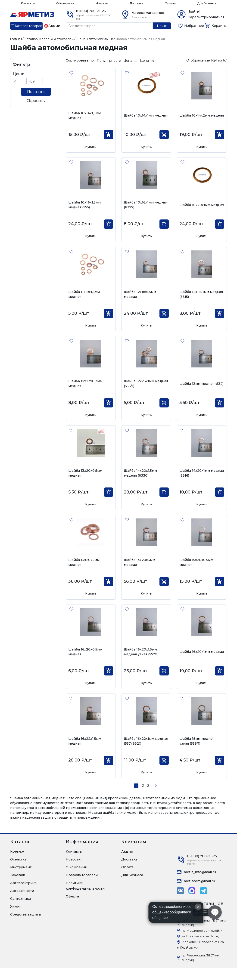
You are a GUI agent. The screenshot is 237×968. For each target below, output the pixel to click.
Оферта (72, 896)
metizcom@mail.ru (199, 881)
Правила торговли (82, 875)
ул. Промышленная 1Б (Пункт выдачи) (203, 923)
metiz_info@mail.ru (200, 872)
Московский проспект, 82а (202, 942)
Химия (15, 906)
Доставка (136, 3)
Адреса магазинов (148, 13)
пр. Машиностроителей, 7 (201, 930)
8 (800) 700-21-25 (91, 11)
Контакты (28, 3)
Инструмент (20, 867)
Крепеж (17, 851)
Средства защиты (25, 914)
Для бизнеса (206, 3)
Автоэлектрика (23, 883)
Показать (36, 91)
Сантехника (20, 899)
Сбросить (36, 101)
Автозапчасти (22, 891)
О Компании (65, 3)
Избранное (194, 26)
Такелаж (17, 875)
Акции (127, 851)
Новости (102, 3)
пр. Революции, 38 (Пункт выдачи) (201, 957)
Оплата (170, 3)
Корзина (219, 26)
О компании (76, 867)
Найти (162, 26)
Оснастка (18, 859)
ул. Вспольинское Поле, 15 (201, 936)
